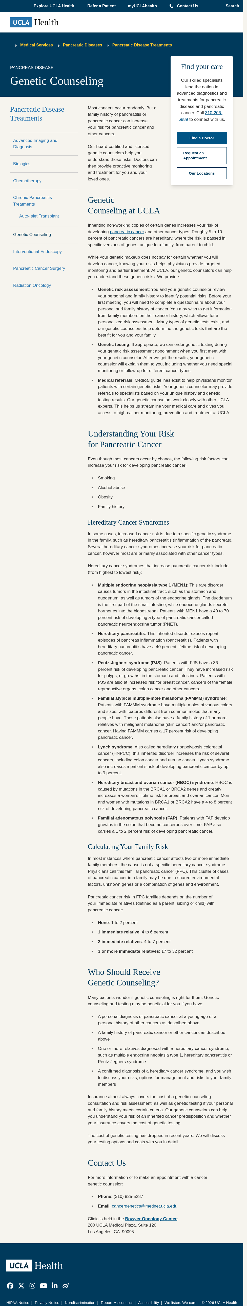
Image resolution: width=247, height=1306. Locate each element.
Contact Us (187, 6)
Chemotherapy (27, 180)
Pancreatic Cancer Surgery (39, 268)
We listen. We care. (180, 1302)
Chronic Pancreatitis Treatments (32, 201)
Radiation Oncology (32, 285)
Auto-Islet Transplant (39, 216)
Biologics (21, 163)
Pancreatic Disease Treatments (142, 45)
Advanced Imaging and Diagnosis (35, 143)
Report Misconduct (117, 1302)
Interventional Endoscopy (37, 251)
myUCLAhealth (142, 6)
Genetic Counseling (32, 234)
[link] (10, 1286)
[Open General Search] (231, 6)
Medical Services (36, 45)
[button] (54, 6)
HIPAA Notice (17, 1302)
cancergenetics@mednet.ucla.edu (144, 1206)
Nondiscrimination (80, 1302)
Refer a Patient (101, 6)
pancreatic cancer (127, 231)
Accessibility (148, 1302)
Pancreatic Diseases (82, 45)
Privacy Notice (47, 1302)
